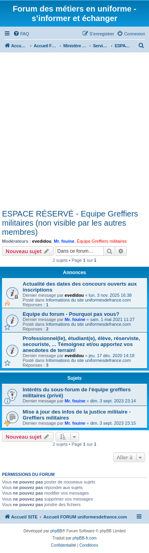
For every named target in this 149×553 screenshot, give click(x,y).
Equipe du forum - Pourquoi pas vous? (71, 314)
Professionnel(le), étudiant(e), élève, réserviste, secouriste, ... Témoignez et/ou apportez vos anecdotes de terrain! (81, 344)
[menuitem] (21, 34)
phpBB (56, 531)
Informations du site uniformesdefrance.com (88, 300)
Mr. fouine (64, 241)
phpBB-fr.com (85, 538)
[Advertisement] (74, 130)
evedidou (41, 241)
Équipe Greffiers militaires (102, 241)
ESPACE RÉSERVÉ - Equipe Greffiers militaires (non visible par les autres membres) (70, 222)
